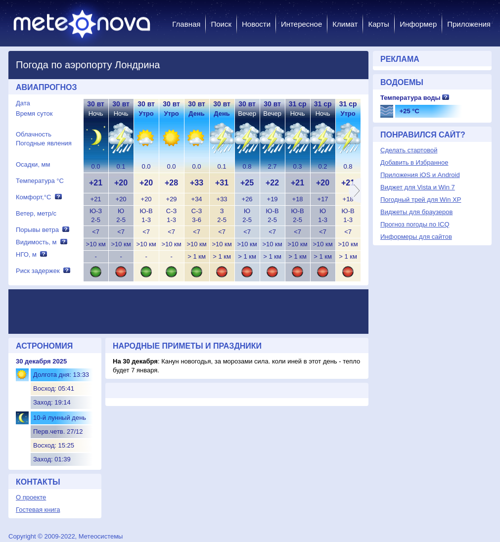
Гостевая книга (38, 509)
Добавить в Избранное (414, 162)
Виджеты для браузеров (416, 212)
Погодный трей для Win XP (420, 199)
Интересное (301, 24)
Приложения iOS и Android (420, 175)
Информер (418, 24)
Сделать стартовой (408, 150)
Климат (345, 24)
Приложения (469, 24)
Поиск (221, 24)
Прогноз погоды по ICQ (415, 224)
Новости (256, 24)
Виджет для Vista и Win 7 (417, 187)
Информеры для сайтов (416, 236)
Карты (378, 24)
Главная (186, 24)
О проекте (31, 497)
